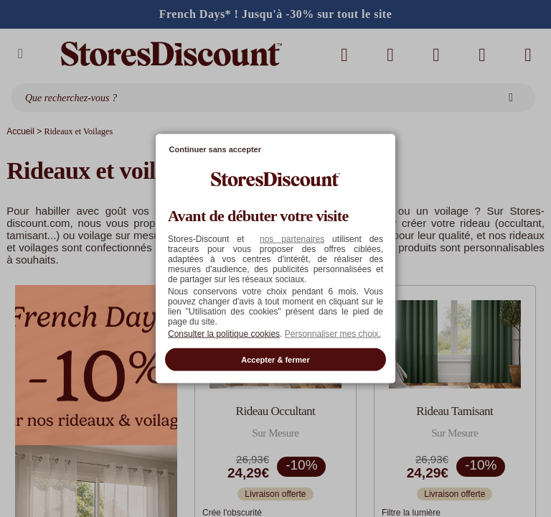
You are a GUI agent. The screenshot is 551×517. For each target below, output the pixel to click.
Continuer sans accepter (215, 149)
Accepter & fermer (275, 359)
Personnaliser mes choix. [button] (333, 333)
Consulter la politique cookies (224, 333)
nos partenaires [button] (292, 238)
